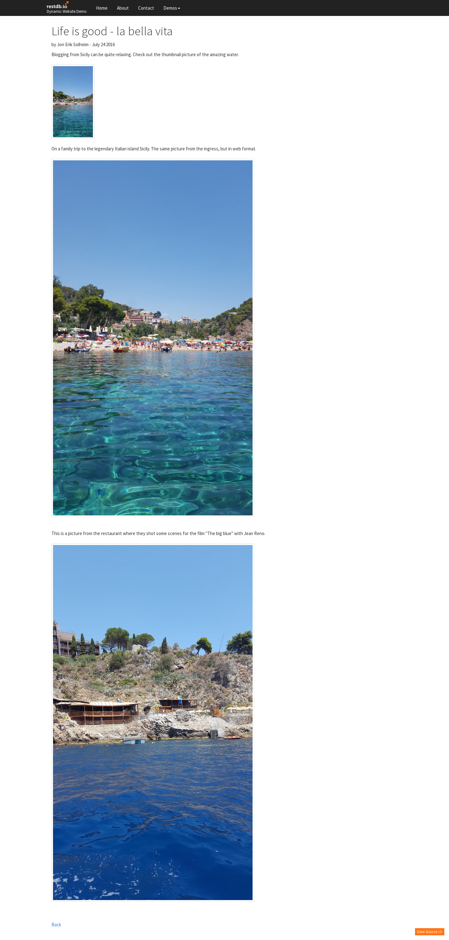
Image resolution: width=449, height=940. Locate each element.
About (123, 8)
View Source (429, 931)
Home (102, 8)
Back (56, 925)
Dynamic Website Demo (67, 7)
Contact (146, 8)
